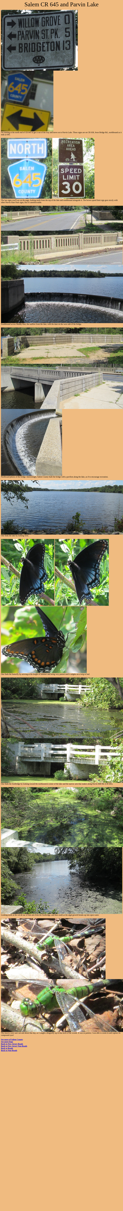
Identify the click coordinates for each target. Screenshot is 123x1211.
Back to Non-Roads (9, 1050)
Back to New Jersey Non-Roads (14, 1046)
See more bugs (7, 1042)
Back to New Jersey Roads (12, 1044)
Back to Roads (7, 1048)
